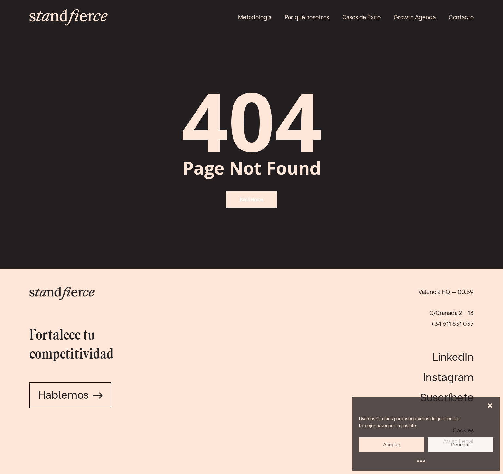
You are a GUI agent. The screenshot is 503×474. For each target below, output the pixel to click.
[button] (490, 405)
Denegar (460, 444)
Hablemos (70, 394)
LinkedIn (453, 356)
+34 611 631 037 (452, 323)
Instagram (448, 377)
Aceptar (391, 444)
